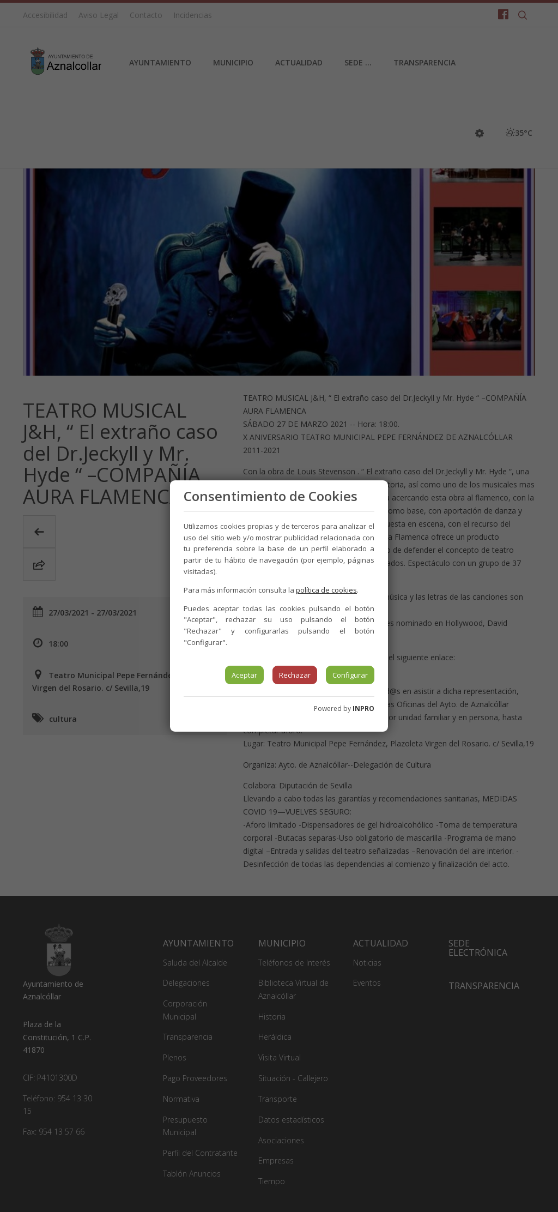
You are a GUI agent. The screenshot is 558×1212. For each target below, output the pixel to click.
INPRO (363, 708)
